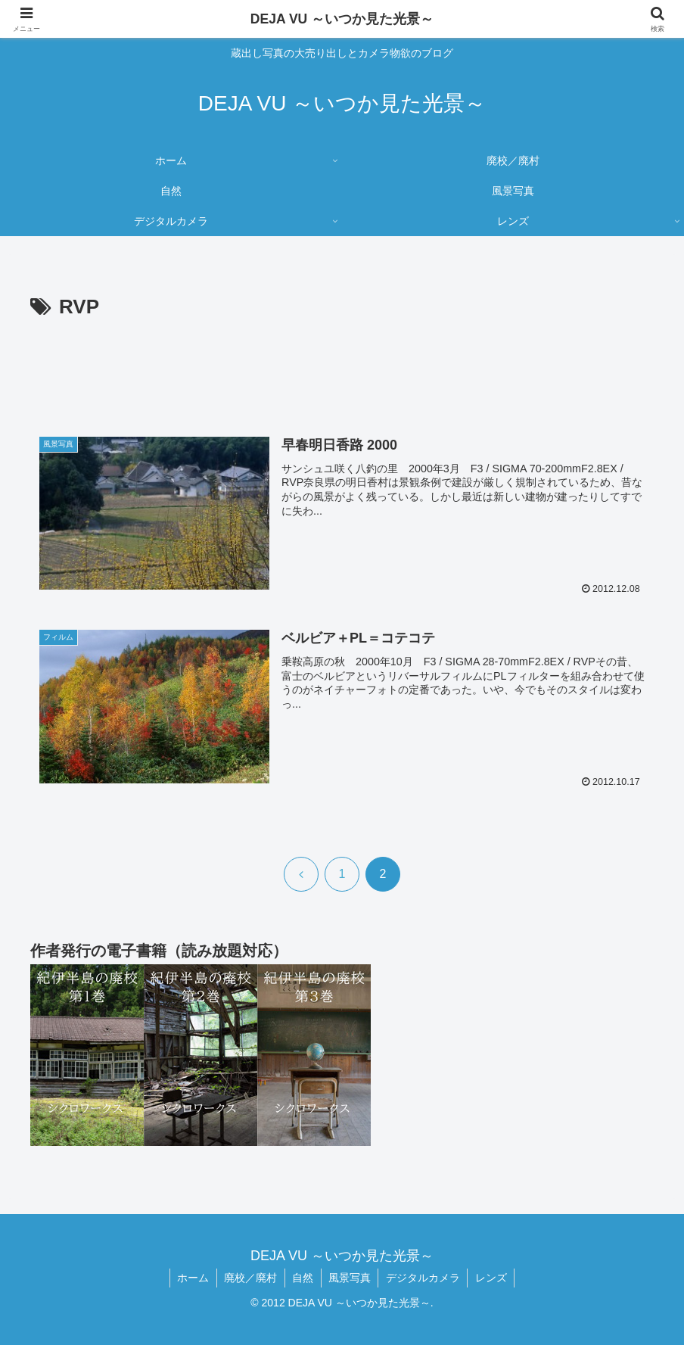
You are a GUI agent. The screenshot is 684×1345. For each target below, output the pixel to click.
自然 (302, 1278)
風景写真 (350, 1278)
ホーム (191, 1278)
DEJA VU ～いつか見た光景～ (342, 18)
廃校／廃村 (249, 1278)
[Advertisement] (342, 366)
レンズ (493, 1278)
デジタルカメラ (424, 1278)
